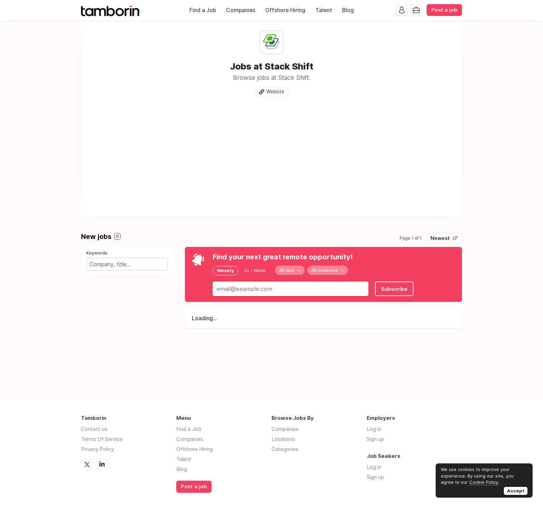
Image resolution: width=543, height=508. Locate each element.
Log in (374, 429)
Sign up (375, 439)
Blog (348, 10)
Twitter (87, 464)
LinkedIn (102, 464)
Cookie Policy (483, 482)
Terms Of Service (102, 439)
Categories (285, 449)
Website (275, 91)
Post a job (444, 10)
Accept (515, 490)
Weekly (225, 270)
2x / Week (255, 270)
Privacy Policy (97, 449)
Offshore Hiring (285, 10)
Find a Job (202, 10)
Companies (240, 10)
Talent (323, 10)
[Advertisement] (271, 153)
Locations (283, 439)
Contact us (94, 429)
